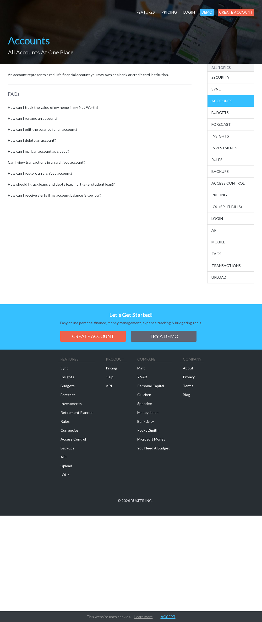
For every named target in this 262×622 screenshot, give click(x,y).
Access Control (228, 183)
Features (146, 12)
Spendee (144, 403)
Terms (188, 386)
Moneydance (148, 412)
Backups (220, 171)
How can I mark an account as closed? (38, 151)
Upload (218, 277)
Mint (141, 368)
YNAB (142, 377)
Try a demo (164, 336)
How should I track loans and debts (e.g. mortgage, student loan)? (61, 184)
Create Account (236, 12)
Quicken (144, 394)
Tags (216, 254)
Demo (206, 12)
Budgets (220, 112)
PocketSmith (148, 430)
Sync (216, 89)
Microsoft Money (151, 439)
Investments (224, 148)
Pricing (169, 12)
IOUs (65, 474)
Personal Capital (150, 386)
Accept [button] (168, 616)
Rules (216, 159)
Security (220, 77)
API (214, 230)
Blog (186, 394)
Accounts (221, 101)
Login (189, 12)
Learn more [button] (143, 616)
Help (109, 377)
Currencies (70, 430)
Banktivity (145, 421)
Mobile (218, 242)
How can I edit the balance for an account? (42, 129)
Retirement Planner (77, 412)
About (188, 368)
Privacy (189, 377)
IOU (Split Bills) (226, 206)
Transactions (226, 265)
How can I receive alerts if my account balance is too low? (54, 195)
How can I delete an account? (32, 140)
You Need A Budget (153, 448)
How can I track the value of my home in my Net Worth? (53, 107)
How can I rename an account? (33, 118)
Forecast (221, 124)
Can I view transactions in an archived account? (46, 162)
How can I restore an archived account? (40, 173)
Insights (220, 136)
